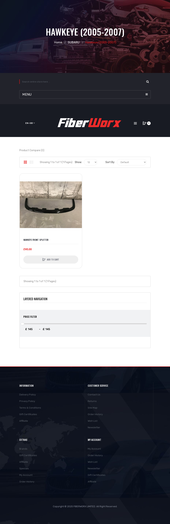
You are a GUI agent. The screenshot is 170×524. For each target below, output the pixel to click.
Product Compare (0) (31, 150)
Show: (78, 162)
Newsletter (94, 427)
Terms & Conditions (30, 407)
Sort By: (110, 162)
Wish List (92, 420)
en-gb (30, 123)
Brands (23, 448)
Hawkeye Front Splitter (36, 239)
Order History (95, 414)
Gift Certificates (28, 414)
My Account (25, 475)
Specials (24, 468)
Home (58, 42)
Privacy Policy (27, 401)
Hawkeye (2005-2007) (100, 42)
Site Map (92, 407)
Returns (92, 401)
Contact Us (94, 394)
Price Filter (30, 316)
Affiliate (23, 420)
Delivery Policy (27, 394)
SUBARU (74, 42)
